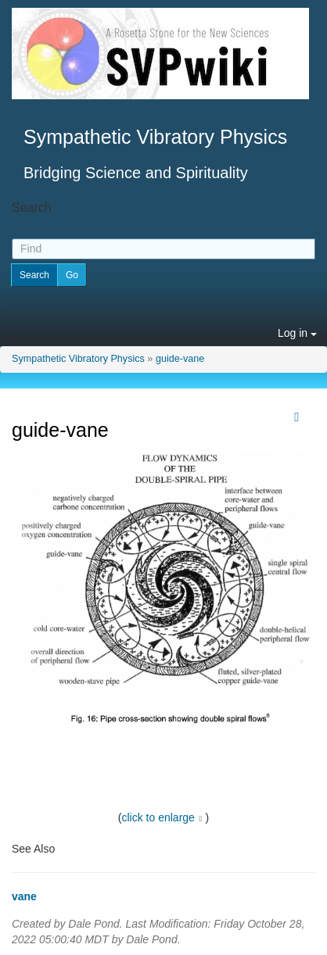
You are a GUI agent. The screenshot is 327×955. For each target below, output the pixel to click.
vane (24, 896)
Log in (297, 333)
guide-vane (180, 358)
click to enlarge (158, 817)
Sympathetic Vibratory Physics (78, 358)
